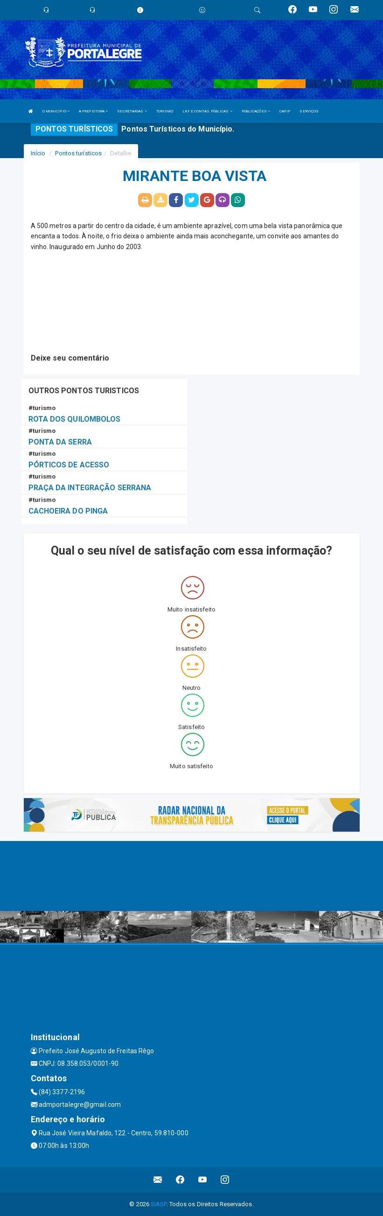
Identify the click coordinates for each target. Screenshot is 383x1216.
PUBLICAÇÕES (256, 111)
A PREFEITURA (93, 111)
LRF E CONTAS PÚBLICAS (207, 111)
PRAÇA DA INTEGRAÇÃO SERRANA (90, 487)
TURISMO (165, 111)
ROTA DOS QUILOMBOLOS (74, 419)
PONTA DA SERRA (60, 442)
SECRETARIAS (131, 111)
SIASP (159, 1204)
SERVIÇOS (309, 111)
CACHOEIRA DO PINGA (68, 511)
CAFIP (285, 111)
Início (38, 153)
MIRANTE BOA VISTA (195, 176)
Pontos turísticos (78, 153)
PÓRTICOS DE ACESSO (69, 464)
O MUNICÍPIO (56, 111)
